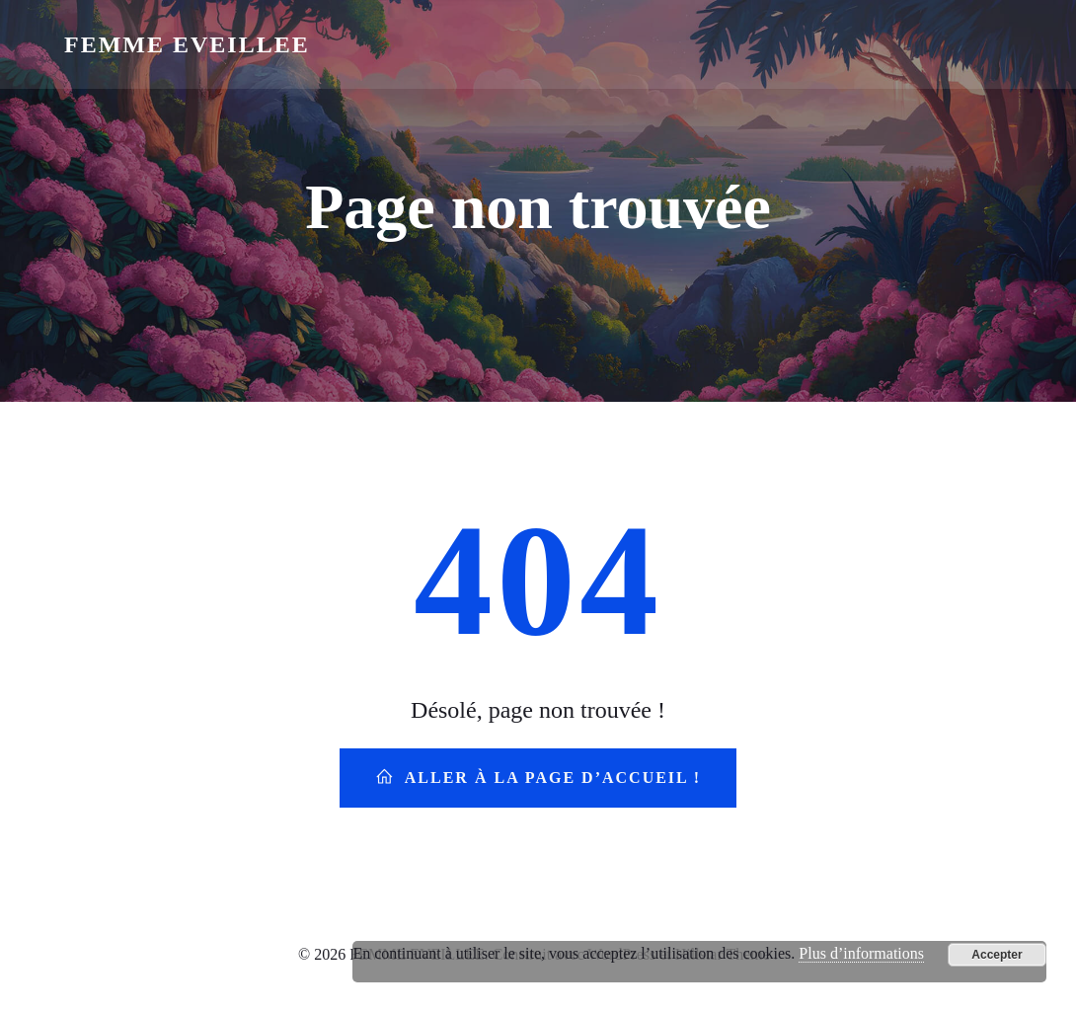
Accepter (996, 955)
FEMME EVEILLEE (187, 44)
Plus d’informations (861, 953)
